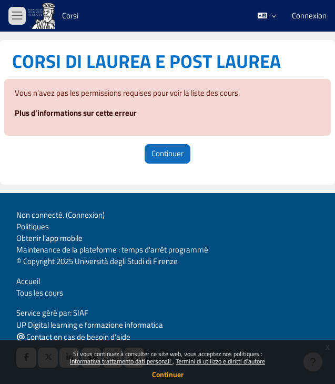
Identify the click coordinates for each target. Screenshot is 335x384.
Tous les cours (39, 293)
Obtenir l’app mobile (49, 238)
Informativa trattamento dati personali (121, 361)
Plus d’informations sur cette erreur (76, 113)
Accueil (28, 281)
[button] (267, 16)
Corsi (70, 15)
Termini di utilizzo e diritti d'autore (220, 361)
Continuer (168, 374)
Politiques (32, 226)
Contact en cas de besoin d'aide (73, 337)
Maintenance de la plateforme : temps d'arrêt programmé (112, 250)
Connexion (309, 16)
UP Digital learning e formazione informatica (89, 325)
